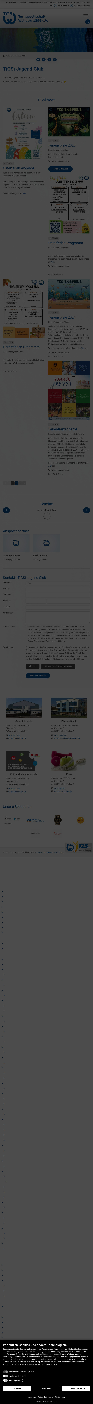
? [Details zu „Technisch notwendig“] (32, 1372)
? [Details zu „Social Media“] (25, 1376)
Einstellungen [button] (60, 1397)
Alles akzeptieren (76, 1388)
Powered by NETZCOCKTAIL (46, 1402)
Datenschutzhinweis (45, 1397)
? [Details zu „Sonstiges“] (22, 1380)
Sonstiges (13, 1380)
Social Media (14, 1376)
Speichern (46, 1388)
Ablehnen (16, 1388)
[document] (46, 1356)
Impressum (32, 1397)
